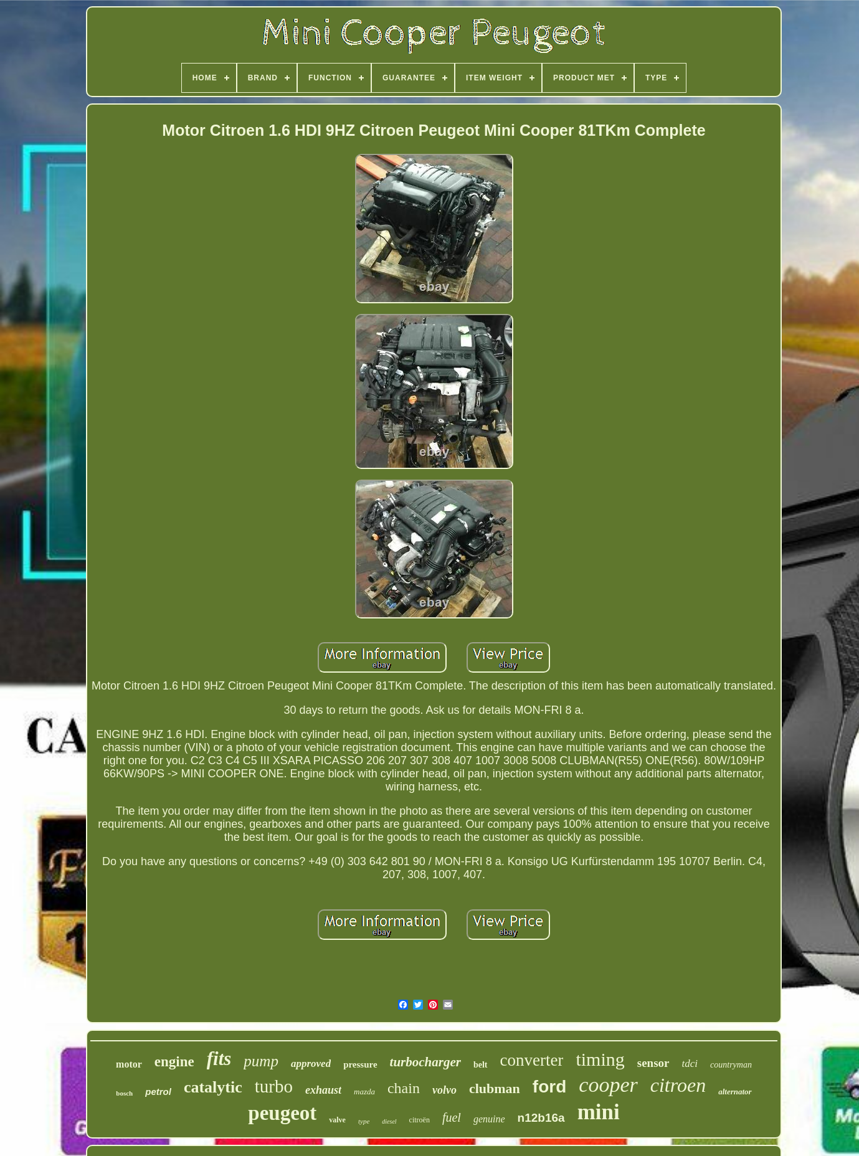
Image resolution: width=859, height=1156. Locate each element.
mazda (364, 1091)
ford (549, 1086)
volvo (444, 1090)
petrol (158, 1091)
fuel (451, 1117)
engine (174, 1061)
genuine (489, 1119)
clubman (494, 1088)
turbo (274, 1086)
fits (219, 1058)
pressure (360, 1064)
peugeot (282, 1113)
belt (480, 1064)
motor (129, 1064)
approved (311, 1063)
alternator (734, 1091)
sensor (653, 1062)
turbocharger (425, 1061)
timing (600, 1059)
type (363, 1121)
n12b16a (541, 1117)
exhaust (323, 1090)
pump (261, 1061)
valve (337, 1120)
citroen (678, 1085)
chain (403, 1088)
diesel (389, 1121)
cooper (608, 1084)
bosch (124, 1093)
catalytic (213, 1087)
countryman (731, 1064)
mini (598, 1112)
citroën (419, 1120)
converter (532, 1060)
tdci (690, 1063)
